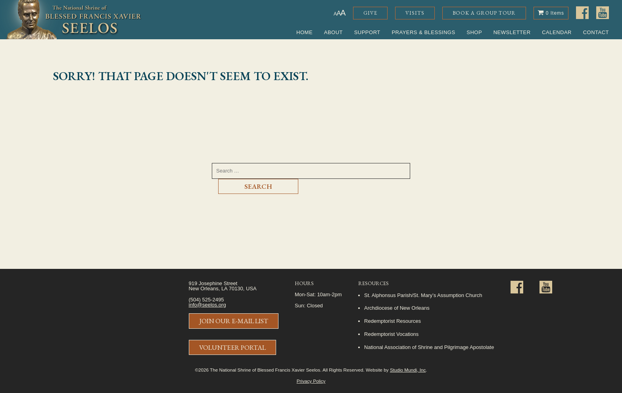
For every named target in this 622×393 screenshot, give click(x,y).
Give (370, 13)
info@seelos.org (207, 305)
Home (304, 32)
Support (367, 32)
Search (258, 186)
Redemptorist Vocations (391, 334)
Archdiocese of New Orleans (397, 308)
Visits (414, 13)
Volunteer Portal (232, 347)
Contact (596, 32)
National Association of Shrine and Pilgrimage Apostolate (429, 347)
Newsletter (512, 32)
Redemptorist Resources (392, 321)
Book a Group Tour (484, 13)
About (333, 32)
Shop (474, 32)
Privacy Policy (311, 380)
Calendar (557, 32)
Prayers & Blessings (423, 32)
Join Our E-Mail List (233, 320)
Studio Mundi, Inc (408, 369)
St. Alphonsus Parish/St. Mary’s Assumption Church (423, 295)
